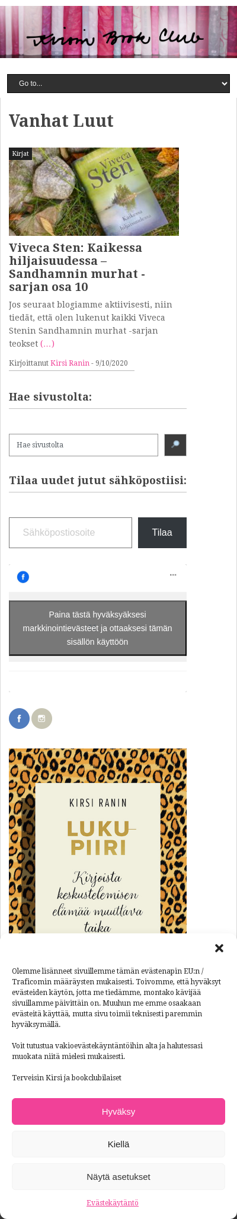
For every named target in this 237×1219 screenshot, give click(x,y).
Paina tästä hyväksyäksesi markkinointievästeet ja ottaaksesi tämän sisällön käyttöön (97, 628)
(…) (47, 343)
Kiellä (119, 1144)
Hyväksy (119, 1111)
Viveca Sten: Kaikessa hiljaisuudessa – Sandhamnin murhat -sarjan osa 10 (77, 267)
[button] (219, 948)
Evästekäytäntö (113, 1203)
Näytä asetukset (118, 1177)
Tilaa (162, 532)
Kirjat (20, 154)
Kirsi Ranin (69, 363)
